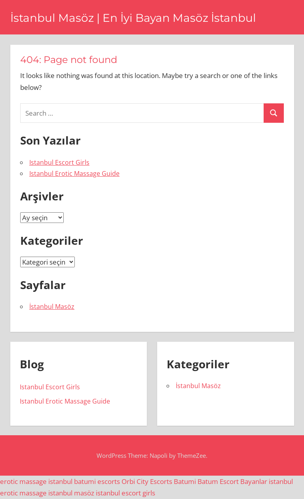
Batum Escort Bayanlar (232, 481)
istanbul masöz (71, 492)
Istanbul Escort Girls (59, 162)
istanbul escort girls (125, 492)
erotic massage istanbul (36, 481)
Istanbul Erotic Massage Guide (74, 173)
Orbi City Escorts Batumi (159, 481)
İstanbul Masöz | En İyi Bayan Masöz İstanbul (133, 18)
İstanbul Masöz (51, 306)
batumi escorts (97, 481)
